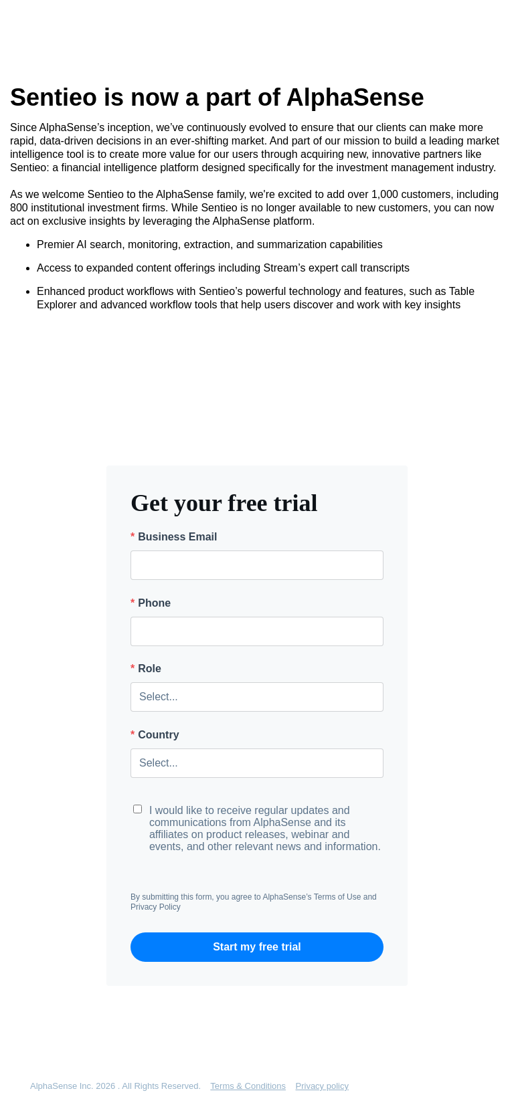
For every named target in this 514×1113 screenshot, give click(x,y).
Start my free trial (257, 946)
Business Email (174, 537)
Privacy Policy (156, 907)
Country (155, 735)
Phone (151, 603)
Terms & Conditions (248, 1086)
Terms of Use (337, 897)
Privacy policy (322, 1086)
